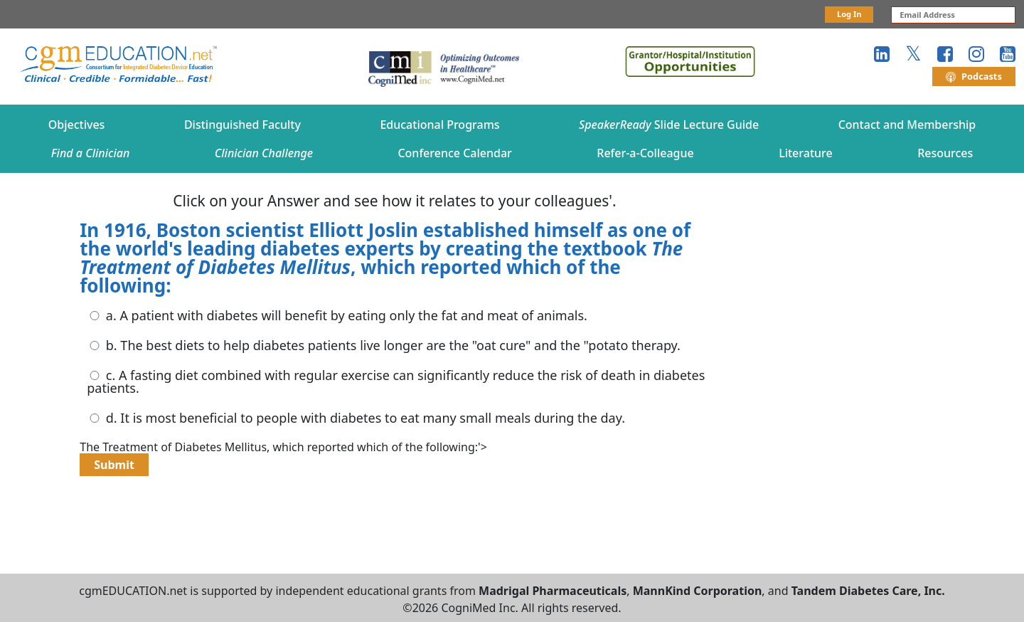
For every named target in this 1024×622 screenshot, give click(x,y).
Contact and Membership (907, 124)
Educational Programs (439, 124)
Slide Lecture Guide (669, 124)
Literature (806, 153)
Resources (945, 153)
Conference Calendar (454, 153)
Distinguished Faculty (242, 124)
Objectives (76, 124)
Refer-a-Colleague (645, 153)
